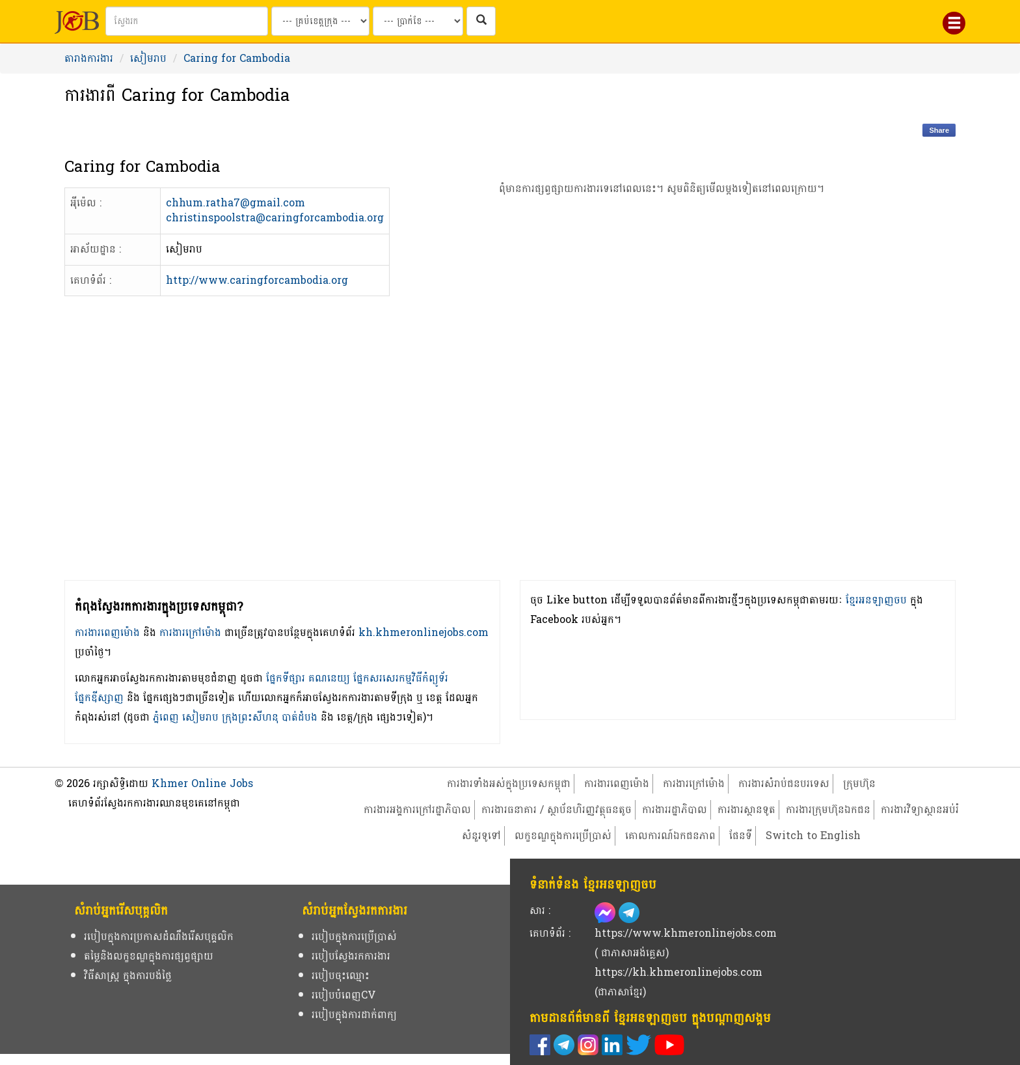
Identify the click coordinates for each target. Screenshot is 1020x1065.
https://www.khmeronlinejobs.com (686, 933)
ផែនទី (740, 835)
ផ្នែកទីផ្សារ (285, 678)
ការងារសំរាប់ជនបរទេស (783, 783)
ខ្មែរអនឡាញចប (876, 599)
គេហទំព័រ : (550, 933)
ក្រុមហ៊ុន (859, 783)
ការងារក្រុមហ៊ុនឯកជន (828, 809)
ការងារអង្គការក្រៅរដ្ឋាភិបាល (417, 809)
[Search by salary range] (418, 21)
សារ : (540, 910)
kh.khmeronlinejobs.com (423, 632)
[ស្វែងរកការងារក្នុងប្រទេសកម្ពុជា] (481, 21)
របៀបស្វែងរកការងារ (351, 956)
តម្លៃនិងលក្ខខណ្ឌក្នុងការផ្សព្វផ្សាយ (148, 956)
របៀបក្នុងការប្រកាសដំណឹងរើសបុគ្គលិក (159, 936)
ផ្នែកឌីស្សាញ (99, 697)
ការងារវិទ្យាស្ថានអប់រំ (920, 809)
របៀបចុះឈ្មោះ (340, 975)
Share (939, 130)
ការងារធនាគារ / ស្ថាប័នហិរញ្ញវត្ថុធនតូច (556, 809)
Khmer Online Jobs (202, 783)
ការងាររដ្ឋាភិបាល (674, 809)
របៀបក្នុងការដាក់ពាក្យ (354, 1014)
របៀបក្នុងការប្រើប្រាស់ (354, 936)
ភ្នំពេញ (166, 717)
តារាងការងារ (88, 58)
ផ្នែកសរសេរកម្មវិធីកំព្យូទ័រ (400, 678)
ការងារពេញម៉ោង (107, 632)
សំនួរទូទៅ (481, 835)
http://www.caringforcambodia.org (257, 280)
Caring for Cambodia (236, 58)
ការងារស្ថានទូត (746, 809)
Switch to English (813, 835)
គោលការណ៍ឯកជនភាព (670, 835)
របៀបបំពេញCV (344, 995)
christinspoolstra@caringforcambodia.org (275, 217)
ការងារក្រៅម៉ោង (190, 632)
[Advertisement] (662, 410)
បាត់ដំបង (299, 717)
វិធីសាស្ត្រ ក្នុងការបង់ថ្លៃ (128, 975)
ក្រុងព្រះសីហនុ (250, 717)
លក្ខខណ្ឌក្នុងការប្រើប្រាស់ (563, 835)
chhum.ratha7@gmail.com (235, 202)
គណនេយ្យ (329, 678)
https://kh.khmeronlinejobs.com (678, 972)
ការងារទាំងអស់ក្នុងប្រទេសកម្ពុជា (508, 783)
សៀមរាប (148, 58)
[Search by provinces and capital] (320, 21)
